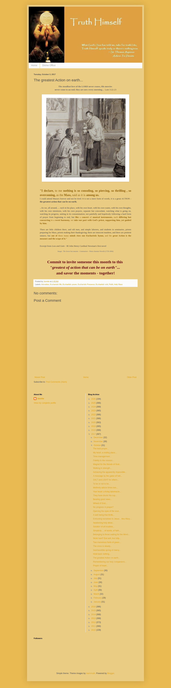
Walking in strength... (102, 468)
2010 (93, 630)
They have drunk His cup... (105, 495)
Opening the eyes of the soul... (106, 511)
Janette (40, 398)
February (98, 598)
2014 (93, 614)
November (98, 441)
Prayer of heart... (100, 565)
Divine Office (48, 65)
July (96, 578)
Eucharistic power (70, 284)
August (97, 574)
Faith (111, 284)
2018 (93, 430)
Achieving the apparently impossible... (110, 472)
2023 (93, 410)
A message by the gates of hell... (107, 476)
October (97, 445)
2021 (93, 418)
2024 (93, 407)
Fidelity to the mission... (103, 460)
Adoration (45, 284)
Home (34, 65)
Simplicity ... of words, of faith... (107, 530)
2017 (93, 434)
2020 (93, 422)
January (97, 602)
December (98, 437)
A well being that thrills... (104, 515)
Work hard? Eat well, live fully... (107, 538)
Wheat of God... (100, 503)
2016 (93, 606)
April (96, 590)
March (97, 594)
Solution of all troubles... (103, 526)
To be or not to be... (101, 484)
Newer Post (40, 377)
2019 (93, 426)
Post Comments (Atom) (56, 382)
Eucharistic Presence (86, 284)
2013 (93, 618)
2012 (93, 622)
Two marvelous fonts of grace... (107, 542)
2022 (93, 414)
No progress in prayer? (103, 507)
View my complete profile (45, 403)
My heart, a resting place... (105, 452)
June (96, 582)
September (99, 570)
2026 (93, 399)
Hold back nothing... (102, 554)
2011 (93, 626)
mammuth (90, 673)
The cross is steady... (102, 546)
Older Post (131, 377)
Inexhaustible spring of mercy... (107, 550)
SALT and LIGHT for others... (106, 480)
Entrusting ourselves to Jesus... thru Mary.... (112, 519)
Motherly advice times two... (105, 487)
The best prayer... (101, 448)
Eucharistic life (56, 284)
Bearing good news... (102, 499)
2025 (93, 403)
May (96, 586)
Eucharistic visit (102, 284)
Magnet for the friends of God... (107, 464)
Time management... (102, 456)
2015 (93, 610)
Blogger (110, 673)
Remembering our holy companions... (109, 562)
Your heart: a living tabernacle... (107, 491)
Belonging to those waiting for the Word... (111, 534)
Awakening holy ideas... (103, 523)
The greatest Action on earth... (106, 558)
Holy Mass (118, 284)
